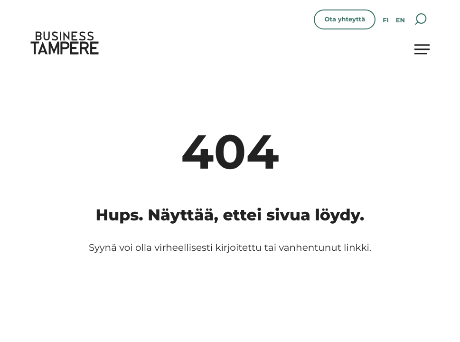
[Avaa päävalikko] (422, 49)
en (400, 20)
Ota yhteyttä (344, 19)
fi (386, 20)
